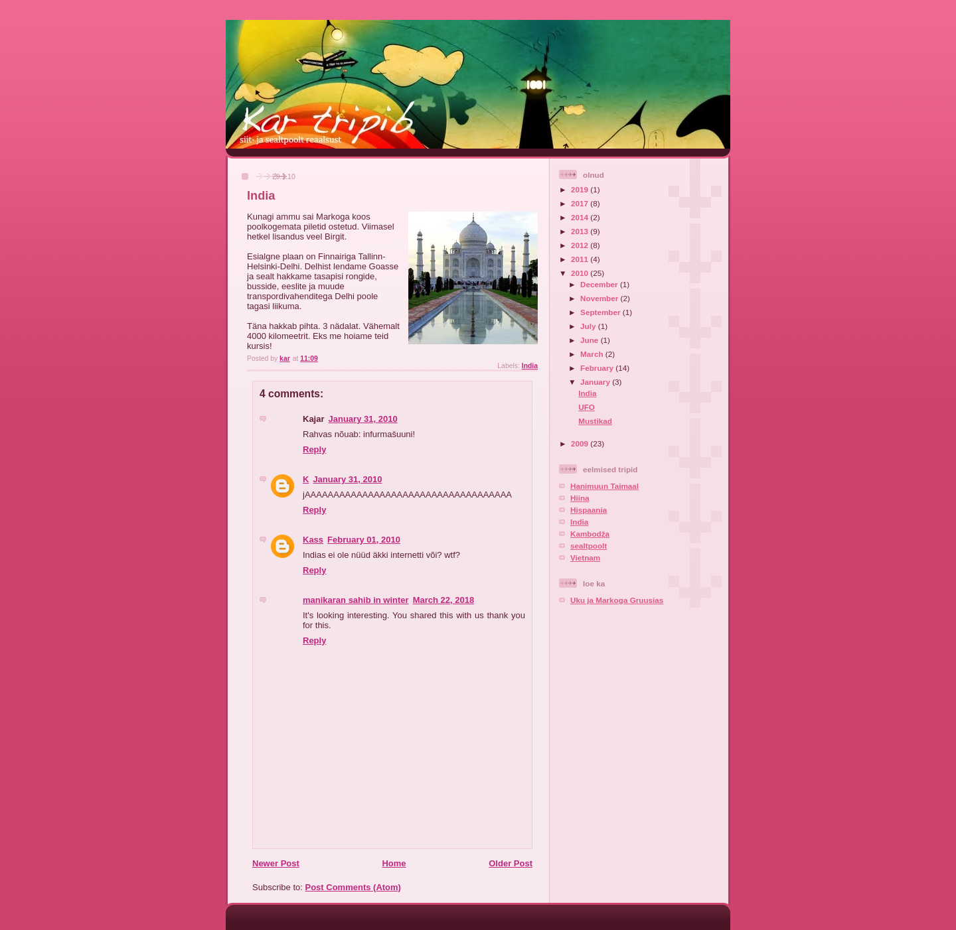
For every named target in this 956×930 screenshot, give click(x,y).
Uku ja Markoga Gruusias (616, 600)
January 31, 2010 (363, 419)
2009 (580, 443)
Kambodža (589, 533)
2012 (580, 245)
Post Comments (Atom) (353, 887)
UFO (586, 407)
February (597, 368)
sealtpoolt (588, 545)
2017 (580, 203)
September (601, 312)
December (600, 284)
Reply (314, 449)
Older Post (510, 863)
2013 (580, 231)
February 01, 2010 (363, 540)
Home (394, 863)
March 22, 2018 (444, 600)
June (590, 340)
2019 (580, 189)
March (592, 354)
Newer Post (275, 863)
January (596, 381)
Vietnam (585, 557)
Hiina (580, 498)
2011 (580, 259)
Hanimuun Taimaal (604, 486)
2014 (580, 217)
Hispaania (588, 509)
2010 (580, 273)
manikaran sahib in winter (356, 600)
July (589, 326)
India (530, 365)
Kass (313, 540)
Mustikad (595, 421)
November (600, 298)
